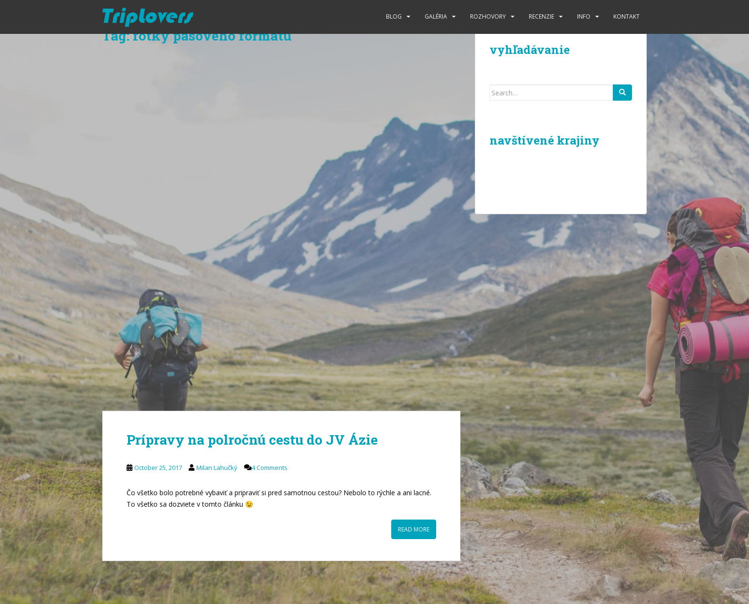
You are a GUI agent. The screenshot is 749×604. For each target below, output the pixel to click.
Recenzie (541, 16)
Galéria (436, 16)
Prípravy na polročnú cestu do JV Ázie (252, 439)
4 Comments (270, 467)
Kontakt (626, 16)
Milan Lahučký (216, 467)
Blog (394, 16)
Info (583, 16)
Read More (413, 529)
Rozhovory (488, 16)
